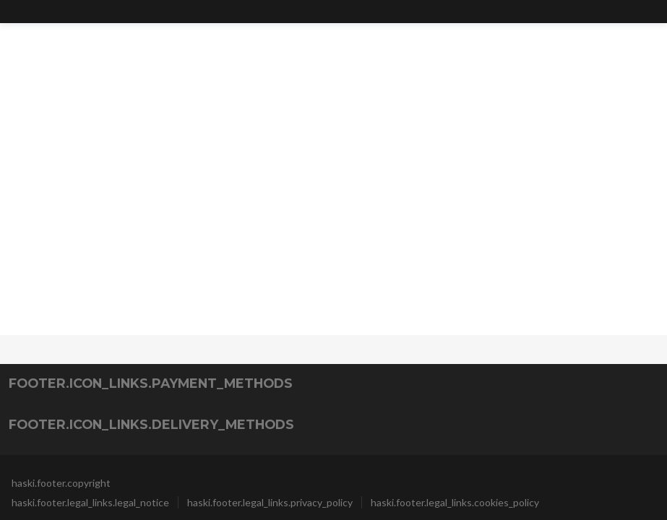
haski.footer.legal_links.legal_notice (90, 502)
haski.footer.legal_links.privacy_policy (270, 502)
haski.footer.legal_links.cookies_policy (455, 502)
